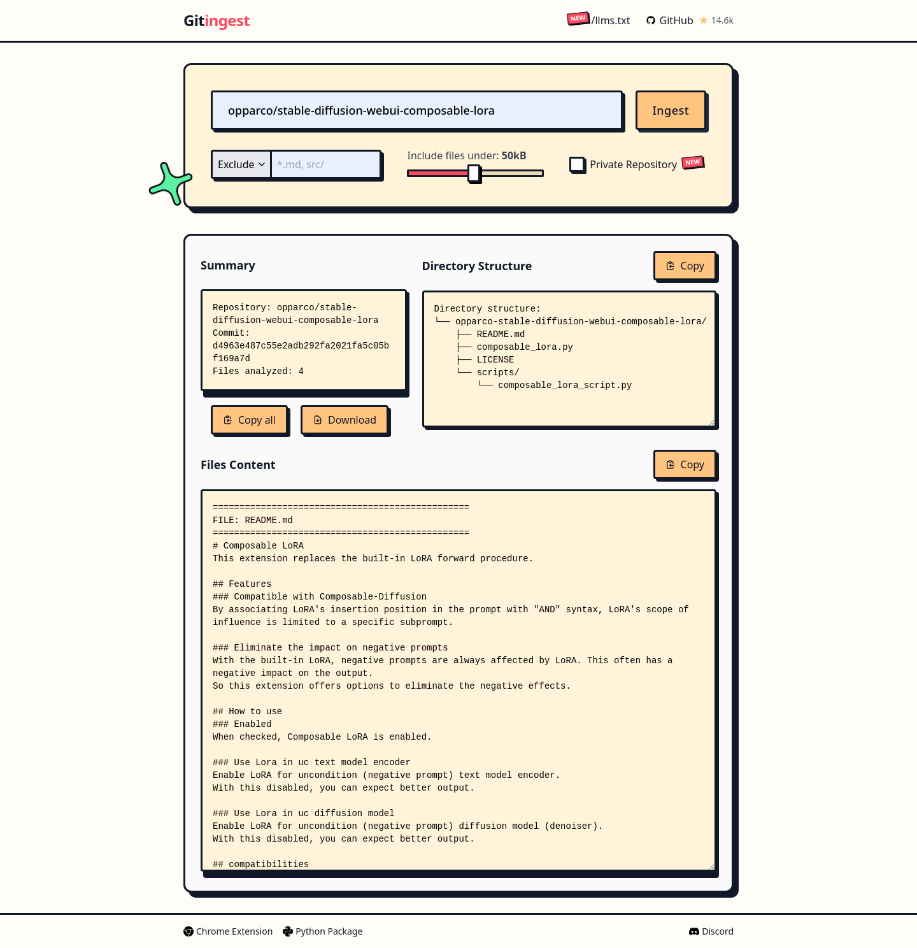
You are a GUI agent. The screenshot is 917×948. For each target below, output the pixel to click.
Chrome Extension (228, 931)
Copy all (249, 420)
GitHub (669, 20)
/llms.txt (598, 20)
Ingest (671, 110)
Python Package (322, 931)
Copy (684, 266)
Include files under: (466, 155)
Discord (711, 931)
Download (344, 420)
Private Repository (623, 164)
